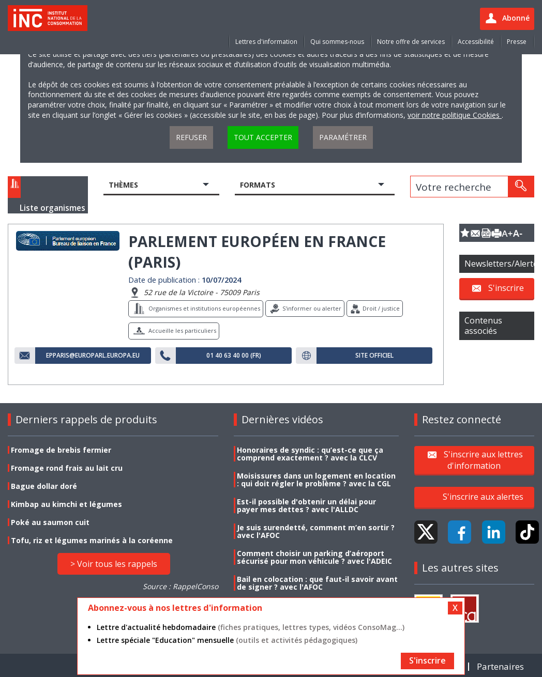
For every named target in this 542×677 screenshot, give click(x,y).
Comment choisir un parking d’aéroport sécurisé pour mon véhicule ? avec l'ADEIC (314, 557)
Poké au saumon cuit (50, 522)
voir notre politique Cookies (455, 115)
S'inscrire (506, 288)
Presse (516, 41)
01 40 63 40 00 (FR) (233, 355)
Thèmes (123, 185)
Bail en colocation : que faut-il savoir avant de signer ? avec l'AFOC (317, 583)
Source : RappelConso (180, 586)
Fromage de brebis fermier (61, 450)
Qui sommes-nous (337, 41)
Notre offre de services (411, 41)
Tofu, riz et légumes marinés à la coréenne (92, 540)
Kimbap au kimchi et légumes (66, 504)
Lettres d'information (266, 41)
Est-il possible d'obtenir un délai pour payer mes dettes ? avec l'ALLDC (306, 505)
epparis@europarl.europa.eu (93, 355)
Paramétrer (343, 137)
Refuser (191, 137)
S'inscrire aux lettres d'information (483, 459)
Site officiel (374, 355)
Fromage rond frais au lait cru (67, 468)
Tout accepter (263, 137)
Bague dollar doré (44, 486)
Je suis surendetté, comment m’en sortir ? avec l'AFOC (316, 531)
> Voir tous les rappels (113, 564)
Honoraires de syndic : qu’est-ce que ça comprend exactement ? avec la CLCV (310, 454)
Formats (257, 185)
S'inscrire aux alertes (483, 496)
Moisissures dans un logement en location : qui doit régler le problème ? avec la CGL (316, 479)
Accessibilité (476, 41)
